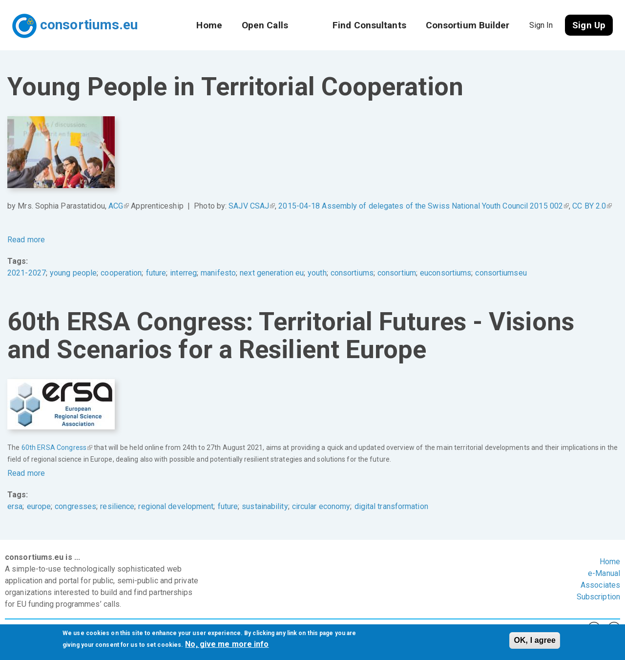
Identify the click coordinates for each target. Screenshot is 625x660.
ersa (14, 506)
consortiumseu (500, 272)
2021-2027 (26, 272)
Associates (600, 585)
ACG (118, 206)
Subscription (598, 596)
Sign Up (588, 25)
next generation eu (272, 272)
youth (317, 272)
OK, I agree (535, 641)
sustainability (265, 506)
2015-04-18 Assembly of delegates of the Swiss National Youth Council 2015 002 (423, 206)
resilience (117, 506)
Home (209, 25)
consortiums (352, 272)
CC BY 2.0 (592, 206)
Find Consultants (369, 25)
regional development (175, 506)
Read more (26, 239)
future (156, 272)
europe (39, 506)
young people (73, 272)
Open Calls (265, 25)
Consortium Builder (468, 25)
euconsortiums (445, 272)
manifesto (218, 272)
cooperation (121, 272)
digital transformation (391, 506)
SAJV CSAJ (252, 206)
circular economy (321, 506)
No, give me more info (227, 645)
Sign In (541, 25)
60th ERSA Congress (56, 447)
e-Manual (604, 573)
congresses (75, 506)
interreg (183, 272)
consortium (396, 272)
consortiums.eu (89, 25)
